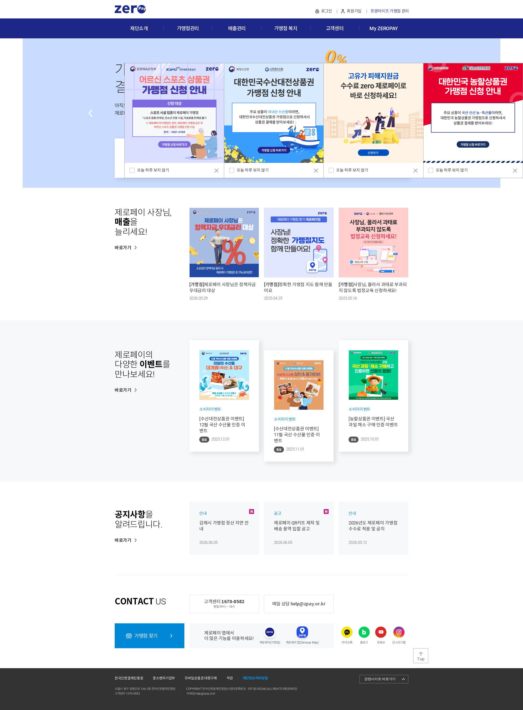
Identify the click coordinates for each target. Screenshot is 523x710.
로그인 (326, 11)
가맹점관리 (188, 28)
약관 (230, 678)
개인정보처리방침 (255, 678)
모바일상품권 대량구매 (201, 678)
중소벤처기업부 (164, 678)
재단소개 (139, 28)
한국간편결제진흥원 (129, 678)
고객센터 (335, 28)
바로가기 (123, 247)
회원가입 (354, 11)
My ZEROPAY (383, 28)
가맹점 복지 (285, 28)
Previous (90, 113)
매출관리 (237, 28)
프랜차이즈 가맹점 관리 (389, 11)
